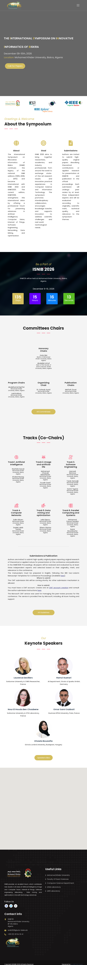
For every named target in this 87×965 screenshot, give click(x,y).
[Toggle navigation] (78, 5)
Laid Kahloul (16, 392)
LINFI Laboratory (52, 888)
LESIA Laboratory (53, 884)
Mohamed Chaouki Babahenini (45, 472)
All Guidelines (43, 609)
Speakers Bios (43, 754)
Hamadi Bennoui (72, 471)
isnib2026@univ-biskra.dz (16, 927)
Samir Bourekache (72, 529)
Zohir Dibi (43, 354)
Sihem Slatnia (45, 526)
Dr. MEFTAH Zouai (77, 961)
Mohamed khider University (57, 872)
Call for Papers (15, 66)
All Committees (43, 411)
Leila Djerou (45, 518)
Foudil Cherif (45, 482)
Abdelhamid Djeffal (16, 386)
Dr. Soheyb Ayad (43, 389)
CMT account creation (58, 585)
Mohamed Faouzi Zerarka (72, 519)
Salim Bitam (18, 518)
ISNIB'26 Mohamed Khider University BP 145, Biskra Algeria (16, 919)
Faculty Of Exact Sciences (57, 876)
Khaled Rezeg (18, 476)
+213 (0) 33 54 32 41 (13, 931)
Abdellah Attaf (43, 362)
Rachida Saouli (18, 468)
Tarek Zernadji (72, 480)
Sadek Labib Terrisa (18, 527)
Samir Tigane (72, 488)
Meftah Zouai (70, 389)
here (62, 573)
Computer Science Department (59, 880)
